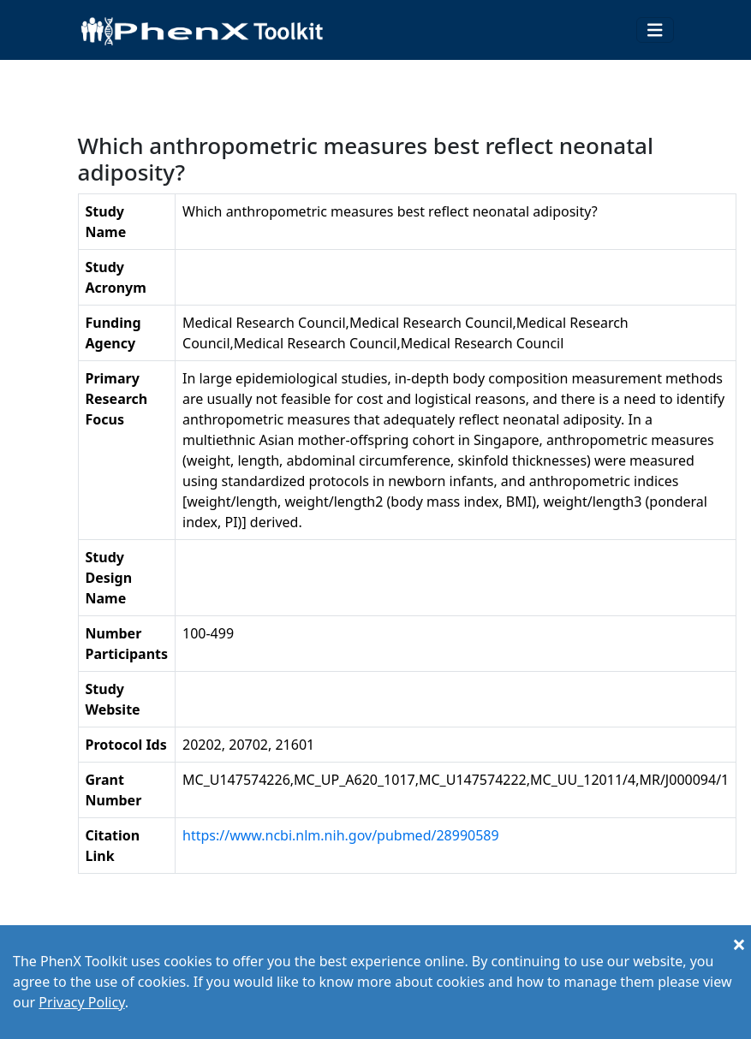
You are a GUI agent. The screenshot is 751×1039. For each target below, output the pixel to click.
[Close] (739, 944)
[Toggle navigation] (655, 30)
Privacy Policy (81, 1002)
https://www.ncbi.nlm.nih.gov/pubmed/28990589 (340, 835)
